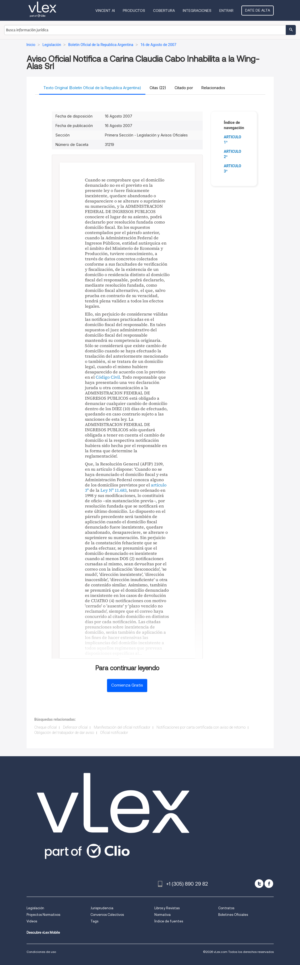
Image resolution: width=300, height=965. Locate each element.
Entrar (226, 10)
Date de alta (257, 10)
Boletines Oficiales (233, 915)
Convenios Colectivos (107, 915)
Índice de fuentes (168, 921)
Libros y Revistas (167, 908)
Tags (94, 921)
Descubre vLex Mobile (43, 932)
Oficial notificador (114, 732)
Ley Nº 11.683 (113, 490)
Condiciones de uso (41, 951)
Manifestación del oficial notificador (122, 727)
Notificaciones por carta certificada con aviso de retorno (201, 727)
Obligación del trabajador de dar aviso (64, 732)
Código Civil (108, 377)
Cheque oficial (45, 727)
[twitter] (259, 883)
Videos (32, 921)
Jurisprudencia (101, 908)
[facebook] (269, 883)
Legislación (35, 908)
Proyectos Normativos (43, 915)
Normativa (162, 915)
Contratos (226, 908)
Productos (134, 10)
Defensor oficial (75, 727)
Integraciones (197, 10)
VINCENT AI (105, 10)
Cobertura (164, 10)
